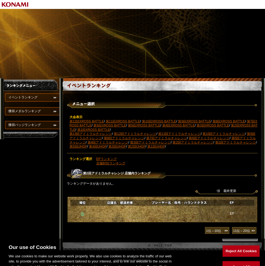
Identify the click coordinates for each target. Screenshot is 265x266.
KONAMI (15, 4)
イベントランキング (23, 97)
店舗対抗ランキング (110, 163)
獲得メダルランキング (24, 111)
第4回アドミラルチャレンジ (108, 142)
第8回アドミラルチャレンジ (124, 138)
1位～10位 (213, 231)
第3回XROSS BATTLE (213, 125)
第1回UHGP (156, 146)
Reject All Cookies (241, 254)
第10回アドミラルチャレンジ (224, 134)
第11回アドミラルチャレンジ (179, 134)
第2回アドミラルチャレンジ (193, 142)
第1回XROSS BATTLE (93, 130)
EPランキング (106, 159)
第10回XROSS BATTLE (159, 121)
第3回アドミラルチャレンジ (150, 142)
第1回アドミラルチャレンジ (235, 142)
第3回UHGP (117, 146)
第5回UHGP (78, 146)
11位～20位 (241, 231)
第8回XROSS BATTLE (229, 121)
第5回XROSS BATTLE (144, 125)
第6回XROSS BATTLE (109, 125)
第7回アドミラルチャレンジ (166, 138)
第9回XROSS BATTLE (194, 121)
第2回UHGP (136, 146)
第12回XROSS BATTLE (86, 121)
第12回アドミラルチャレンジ (135, 134)
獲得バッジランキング (24, 125)
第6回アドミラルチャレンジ (209, 138)
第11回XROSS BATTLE (123, 121)
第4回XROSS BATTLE (178, 125)
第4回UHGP (98, 146)
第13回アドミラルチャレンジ (90, 134)
